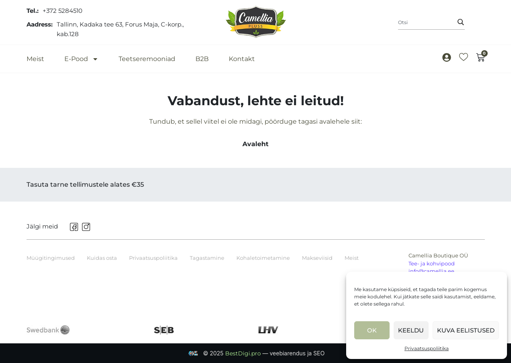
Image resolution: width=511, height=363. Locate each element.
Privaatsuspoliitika (426, 348)
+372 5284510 (62, 10)
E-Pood (81, 59)
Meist (35, 59)
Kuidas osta (102, 258)
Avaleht (255, 144)
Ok (372, 330)
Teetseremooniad (147, 59)
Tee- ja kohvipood (431, 263)
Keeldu (411, 330)
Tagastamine (207, 258)
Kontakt (242, 59)
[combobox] (431, 22)
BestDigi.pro (244, 353)
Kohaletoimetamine (263, 258)
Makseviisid (317, 258)
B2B (202, 59)
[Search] (461, 22)
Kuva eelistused (466, 330)
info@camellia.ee (431, 271)
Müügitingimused (51, 258)
